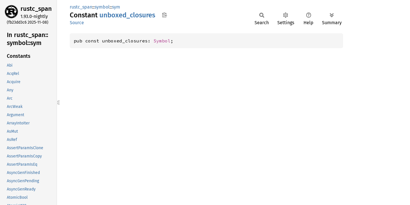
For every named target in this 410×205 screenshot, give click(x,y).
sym (116, 7)
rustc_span (36, 9)
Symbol (162, 41)
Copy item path (164, 15)
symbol (102, 7)
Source (77, 22)
